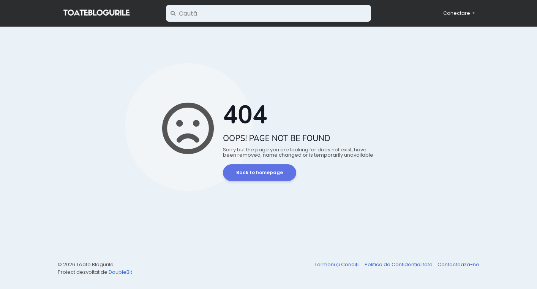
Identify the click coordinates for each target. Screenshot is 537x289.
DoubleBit (120, 272)
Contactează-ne (458, 264)
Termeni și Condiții (337, 264)
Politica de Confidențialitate (399, 264)
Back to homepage (259, 172)
